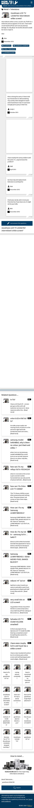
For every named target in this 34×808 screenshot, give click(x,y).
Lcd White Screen (8, 52)
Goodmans (6, 45)
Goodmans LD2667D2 (21, 45)
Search (17, 788)
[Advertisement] (17, 75)
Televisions (14, 9)
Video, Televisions (8, 49)
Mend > (5, 9)
